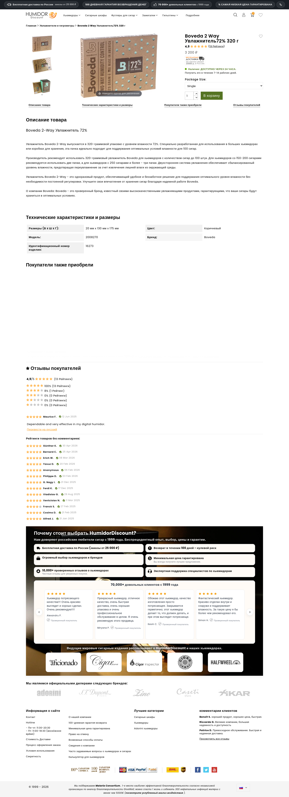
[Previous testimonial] (39, 612)
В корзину (211, 95)
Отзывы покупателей (246, 105)
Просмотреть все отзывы (214, 739)
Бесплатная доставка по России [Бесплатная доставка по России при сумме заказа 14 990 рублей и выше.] (41, 4)
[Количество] (189, 96)
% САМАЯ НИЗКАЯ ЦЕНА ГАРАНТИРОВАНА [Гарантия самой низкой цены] (245, 4)
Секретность (33, 756)
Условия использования (40, 750)
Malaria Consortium (108, 785)
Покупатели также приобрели (183, 105)
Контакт (30, 717)
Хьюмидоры (176, 356)
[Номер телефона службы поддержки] (280, 4)
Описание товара (39, 105)
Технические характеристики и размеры (107, 105)
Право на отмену (79, 734)
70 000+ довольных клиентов (183, 4)
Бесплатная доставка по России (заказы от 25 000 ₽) (80, 548)
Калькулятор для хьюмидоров (87, 757)
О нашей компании (80, 717)
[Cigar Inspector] (144, 662)
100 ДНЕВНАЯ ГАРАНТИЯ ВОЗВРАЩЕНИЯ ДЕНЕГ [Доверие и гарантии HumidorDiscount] (116, 4)
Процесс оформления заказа (43, 745)
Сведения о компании (82, 745)
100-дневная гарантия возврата (88, 722)
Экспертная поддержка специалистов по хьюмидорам (193, 571)
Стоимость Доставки (38, 739)
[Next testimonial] (249, 612)
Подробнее (193, 15)
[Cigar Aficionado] (63, 662)
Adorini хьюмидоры (206, 356)
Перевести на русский (42, 429)
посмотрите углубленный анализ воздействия (154, 792)
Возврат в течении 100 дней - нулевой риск (185, 548)
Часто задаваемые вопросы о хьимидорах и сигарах (100, 751)
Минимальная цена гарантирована (179, 558)
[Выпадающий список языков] (243, 787)
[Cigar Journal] (104, 662)
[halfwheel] (225, 662)
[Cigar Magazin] (185, 662)
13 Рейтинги (217, 46)
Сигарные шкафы (151, 356)
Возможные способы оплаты (86, 740)
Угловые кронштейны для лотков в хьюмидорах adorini (172, 326)
